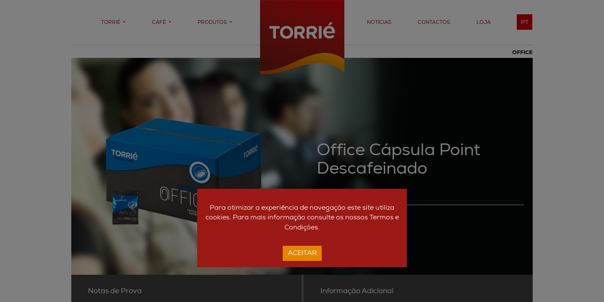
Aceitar (302, 253)
